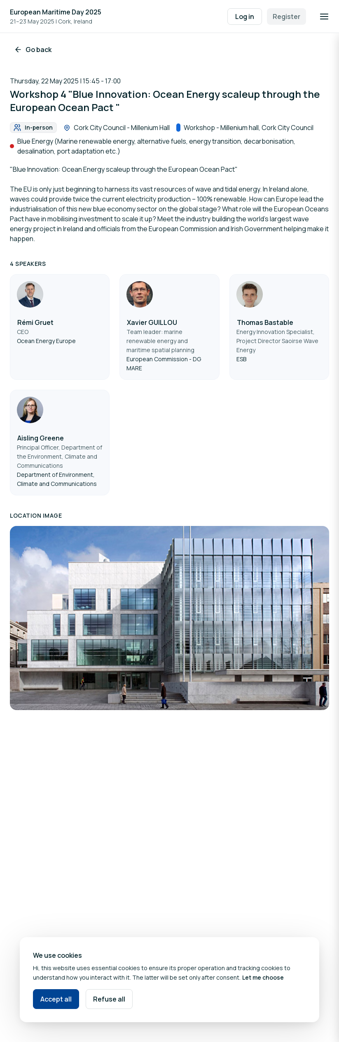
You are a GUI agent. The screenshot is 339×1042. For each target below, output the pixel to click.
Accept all (56, 999)
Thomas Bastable (265, 322)
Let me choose (263, 977)
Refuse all (109, 999)
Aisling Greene (40, 438)
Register (286, 16)
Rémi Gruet (35, 322)
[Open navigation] (324, 16)
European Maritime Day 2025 (55, 12)
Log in (244, 16)
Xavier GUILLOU (152, 322)
